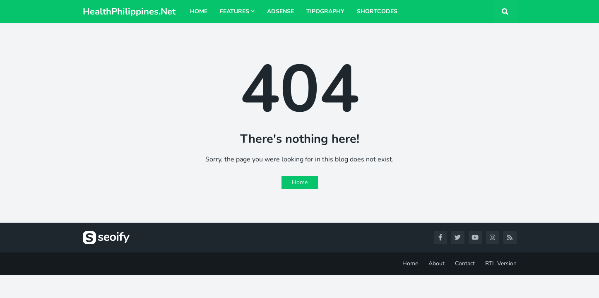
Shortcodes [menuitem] (377, 11)
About (436, 263)
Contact (465, 263)
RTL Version (501, 263)
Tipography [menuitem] (325, 11)
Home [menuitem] (198, 11)
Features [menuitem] (234, 11)
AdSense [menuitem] (280, 11)
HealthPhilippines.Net (129, 11)
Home (300, 182)
